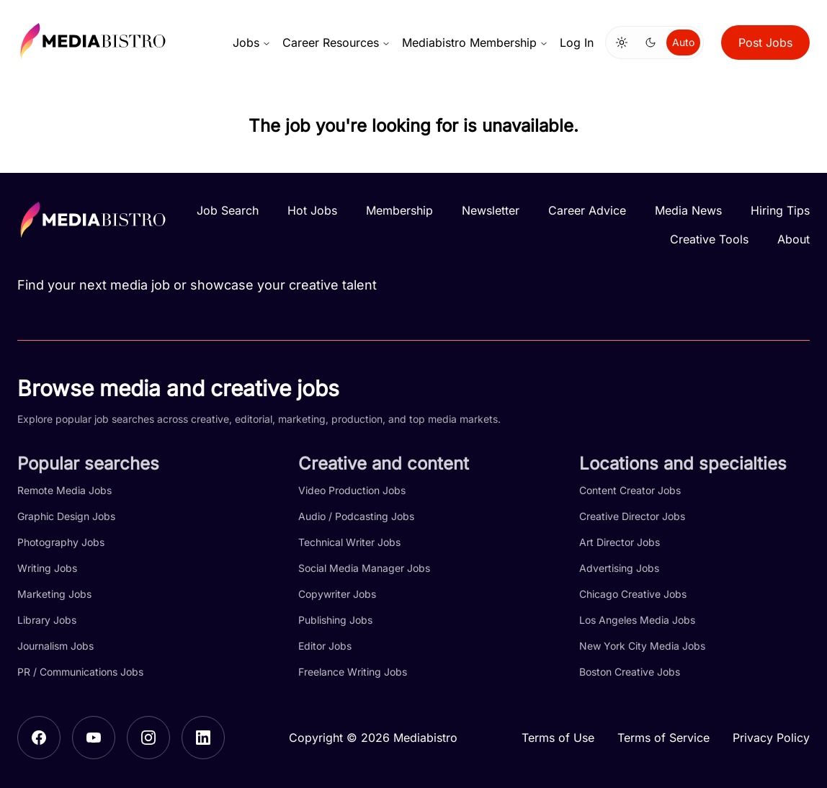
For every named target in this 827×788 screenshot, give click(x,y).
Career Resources (336, 42)
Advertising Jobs (619, 568)
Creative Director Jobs (632, 516)
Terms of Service (663, 737)
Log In (577, 42)
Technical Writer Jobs (349, 542)
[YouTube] (93, 737)
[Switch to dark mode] (650, 42)
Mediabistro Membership (475, 42)
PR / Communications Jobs (80, 672)
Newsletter (490, 210)
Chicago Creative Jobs (633, 594)
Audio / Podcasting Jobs (356, 516)
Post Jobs (765, 42)
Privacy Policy (771, 737)
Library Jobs (46, 620)
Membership (399, 210)
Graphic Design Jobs (66, 516)
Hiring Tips (780, 210)
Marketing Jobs (54, 594)
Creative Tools (709, 239)
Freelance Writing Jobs (352, 672)
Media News (688, 210)
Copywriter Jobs (337, 594)
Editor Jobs (325, 646)
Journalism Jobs (55, 646)
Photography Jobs (60, 542)
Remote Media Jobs (64, 490)
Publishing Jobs (335, 620)
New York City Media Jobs (642, 646)
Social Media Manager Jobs (364, 568)
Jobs (252, 42)
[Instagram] (148, 737)
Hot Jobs (312, 210)
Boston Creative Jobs (629, 672)
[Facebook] (39, 737)
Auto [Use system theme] (683, 42)
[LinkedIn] (203, 737)
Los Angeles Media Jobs (637, 620)
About (793, 239)
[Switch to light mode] (622, 42)
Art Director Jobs (619, 542)
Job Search (228, 210)
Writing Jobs (47, 568)
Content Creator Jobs (630, 490)
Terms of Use (558, 737)
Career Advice (587, 210)
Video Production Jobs (352, 490)
